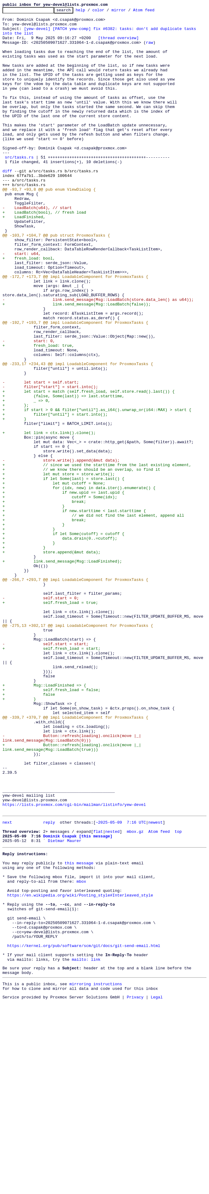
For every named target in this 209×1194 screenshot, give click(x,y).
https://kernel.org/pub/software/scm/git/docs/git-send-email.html (83, 1130)
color (108, 11)
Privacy (135, 1189)
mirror (128, 11)
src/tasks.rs (19, 187)
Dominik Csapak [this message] (77, 1000)
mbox (81, 1053)
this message (79, 1031)
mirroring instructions (95, 1174)
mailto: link (86, 1146)
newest (155, 983)
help (90, 11)
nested (112, 994)
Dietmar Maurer (64, 1006)
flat (98, 994)
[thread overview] (118, 44)
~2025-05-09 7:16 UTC (121, 983)
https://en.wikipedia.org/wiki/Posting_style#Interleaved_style (80, 1069)
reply (49, 983)
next (7, 983)
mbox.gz (135, 994)
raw (149, 49)
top (178, 994)
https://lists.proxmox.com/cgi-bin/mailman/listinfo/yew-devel (74, 964)
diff (7, 204)
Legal (157, 1189)
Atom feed (153, 11)
